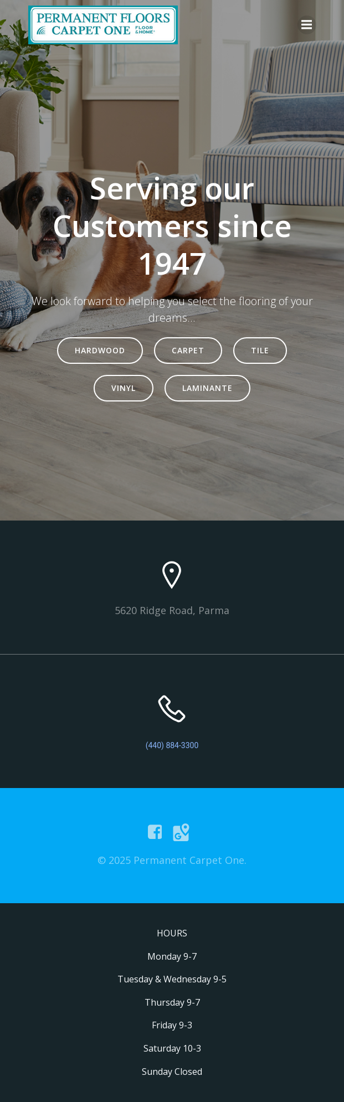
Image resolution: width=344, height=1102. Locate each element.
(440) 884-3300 (172, 745)
